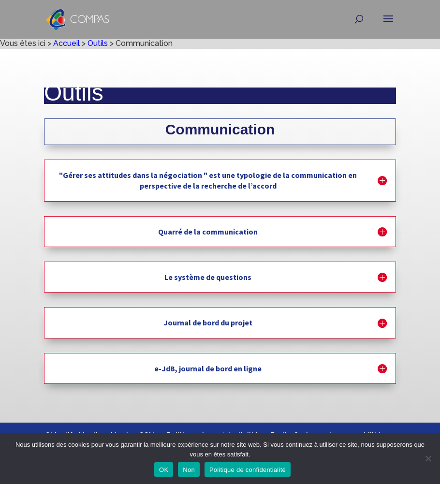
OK (163, 469)
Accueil (66, 43)
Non (189, 469)
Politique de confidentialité (247, 469)
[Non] (428, 458)
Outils (98, 43)
